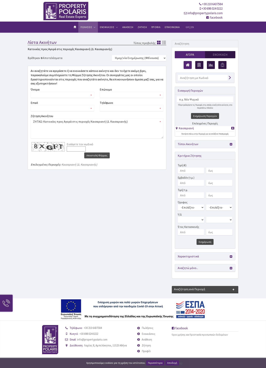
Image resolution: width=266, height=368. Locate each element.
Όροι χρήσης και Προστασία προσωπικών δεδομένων (200, 334)
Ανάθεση (147, 339)
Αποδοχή (172, 362)
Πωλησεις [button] (88, 27)
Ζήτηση (146, 345)
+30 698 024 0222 (212, 8)
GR (187, 27)
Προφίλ (146, 351)
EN (192, 27)
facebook (214, 17)
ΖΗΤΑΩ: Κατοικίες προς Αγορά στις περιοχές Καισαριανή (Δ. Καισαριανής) (97, 128)
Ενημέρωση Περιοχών (205, 116)
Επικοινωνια (172, 27)
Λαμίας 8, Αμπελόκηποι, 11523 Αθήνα (105, 345)
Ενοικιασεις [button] (109, 27)
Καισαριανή (186, 128)
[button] (185, 128)
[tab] (205, 128)
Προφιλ (156, 27)
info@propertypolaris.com (205, 13)
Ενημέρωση (205, 242)
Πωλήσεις (147, 328)
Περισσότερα (155, 362)
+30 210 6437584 (212, 4)
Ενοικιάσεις (148, 334)
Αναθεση (127, 27)
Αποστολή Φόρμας (97, 155)
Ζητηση (142, 27)
